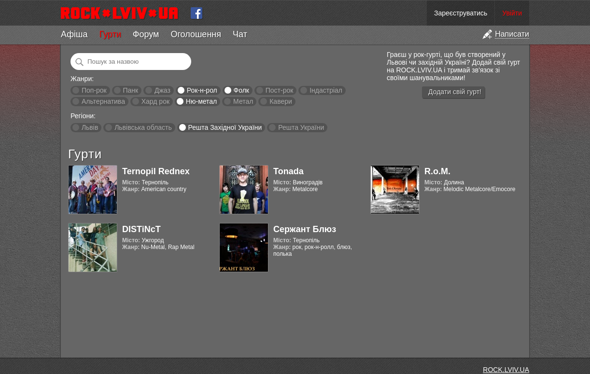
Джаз (162, 90)
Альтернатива (103, 101)
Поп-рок (94, 90)
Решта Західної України (225, 127)
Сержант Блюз (304, 229)
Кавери (280, 101)
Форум (146, 34)
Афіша (74, 34)
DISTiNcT (141, 229)
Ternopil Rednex (156, 171)
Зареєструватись (460, 13)
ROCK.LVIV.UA (506, 370)
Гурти (110, 34)
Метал (243, 101)
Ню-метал (201, 101)
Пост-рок (280, 90)
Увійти (512, 13)
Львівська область (143, 127)
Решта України (301, 127)
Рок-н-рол (202, 90)
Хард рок (155, 101)
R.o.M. (437, 171)
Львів (90, 127)
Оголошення (195, 34)
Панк (130, 90)
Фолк (241, 90)
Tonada (288, 171)
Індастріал (325, 90)
